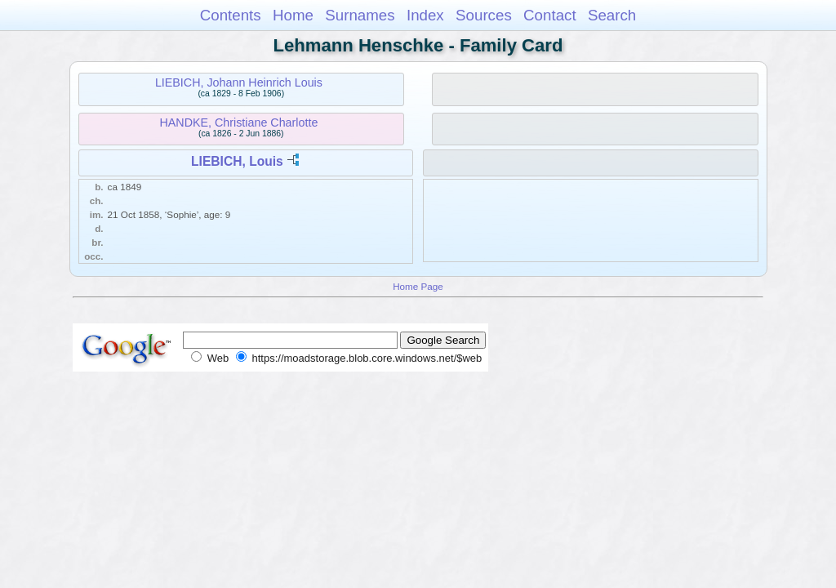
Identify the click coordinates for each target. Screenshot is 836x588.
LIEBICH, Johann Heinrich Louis (238, 82)
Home (293, 15)
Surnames (359, 15)
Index (425, 15)
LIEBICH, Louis (237, 161)
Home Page (418, 286)
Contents (230, 15)
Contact (549, 15)
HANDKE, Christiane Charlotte (238, 122)
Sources (484, 15)
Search (612, 15)
